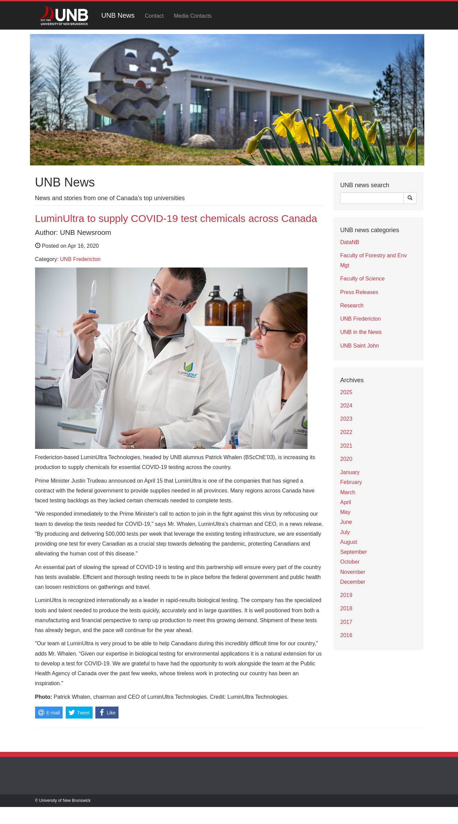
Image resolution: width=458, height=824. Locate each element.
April (345, 502)
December (352, 582)
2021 (346, 446)
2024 (346, 405)
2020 (346, 459)
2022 (346, 432)
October (350, 562)
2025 (346, 392)
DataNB (349, 242)
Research (351, 305)
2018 (346, 608)
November (352, 572)
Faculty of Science (362, 278)
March (347, 492)
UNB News (118, 15)
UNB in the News (361, 332)
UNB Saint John (359, 346)
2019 (346, 595)
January (350, 472)
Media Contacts (192, 16)
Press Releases (359, 292)
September (353, 552)
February (351, 482)
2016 (346, 635)
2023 (346, 419)
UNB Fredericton (80, 259)
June (346, 522)
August (348, 542)
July (345, 532)
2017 (346, 622)
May (345, 512)
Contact (154, 16)
